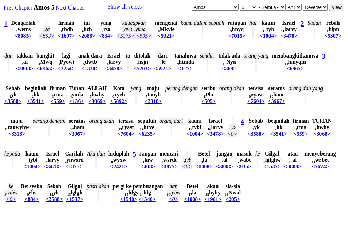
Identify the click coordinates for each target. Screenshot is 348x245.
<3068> (321, 134)
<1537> (272, 166)
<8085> (23, 36)
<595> (144, 36)
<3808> (24, 68)
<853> (47, 36)
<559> (58, 101)
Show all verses (125, 7)
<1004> (268, 36)
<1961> (212, 199)
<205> (233, 199)
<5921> (166, 36)
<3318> (153, 101)
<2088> (86, 36)
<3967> (276, 101)
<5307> (333, 36)
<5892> (118, 101)
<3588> (12, 101)
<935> (244, 166)
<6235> (147, 134)
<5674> (320, 166)
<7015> (236, 36)
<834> (106, 36)
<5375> (126, 36)
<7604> (255, 101)
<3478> (288, 36)
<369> (229, 68)
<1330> (90, 68)
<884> (31, 199)
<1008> (203, 166)
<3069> (97, 101)
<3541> (35, 101)
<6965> (45, 68)
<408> (148, 166)
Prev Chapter (18, 8)
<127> (185, 68)
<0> (232, 134)
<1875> (74, 166)
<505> (209, 101)
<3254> (66, 68)
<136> (76, 101)
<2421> (118, 166)
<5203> (142, 68)
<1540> (128, 199)
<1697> (66, 36)
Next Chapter (70, 8)
